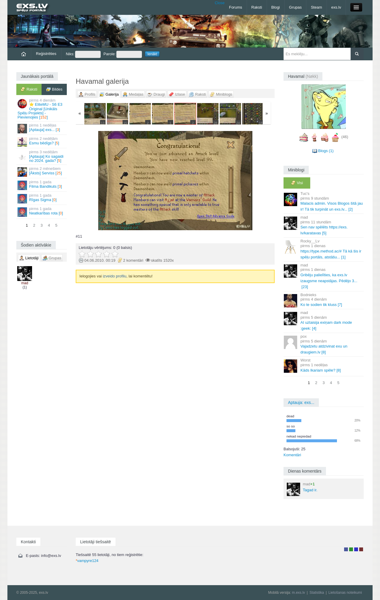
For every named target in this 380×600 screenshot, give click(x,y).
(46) (344, 137)
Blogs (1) (325, 151)
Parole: (123, 54)
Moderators (356, 549)
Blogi (275, 7)
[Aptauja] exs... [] (42, 128)
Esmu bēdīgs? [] (42, 141)
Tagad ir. (302, 489)
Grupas (295, 7)
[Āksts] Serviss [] (42, 171)
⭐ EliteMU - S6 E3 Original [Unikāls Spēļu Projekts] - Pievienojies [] (42, 108)
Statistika (316, 592)
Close (219, 3)
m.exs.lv (298, 592)
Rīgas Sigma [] (42, 198)
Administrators (361, 549)
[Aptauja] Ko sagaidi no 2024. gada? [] (42, 156)
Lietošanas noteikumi (345, 592)
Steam (316, 7)
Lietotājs (346, 549)
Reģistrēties (46, 53)
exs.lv (336, 7)
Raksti (256, 7)
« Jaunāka (108, 180)
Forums (235, 7)
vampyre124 (87, 560)
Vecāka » (242, 180)
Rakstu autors (351, 549)
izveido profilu (114, 276)
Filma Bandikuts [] (42, 185)
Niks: (83, 54)
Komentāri (292, 455)
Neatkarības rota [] (42, 211)
